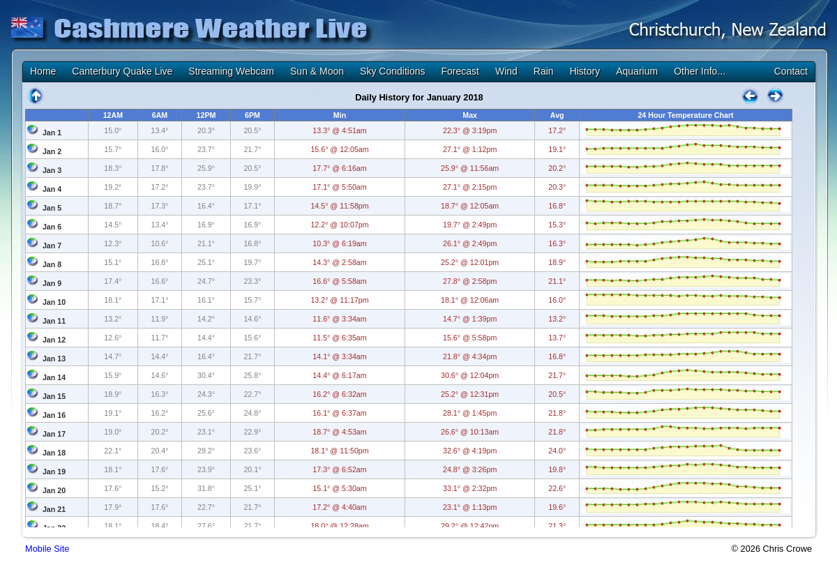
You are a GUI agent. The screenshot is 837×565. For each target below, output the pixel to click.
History (585, 71)
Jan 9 (52, 283)
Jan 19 (54, 471)
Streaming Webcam (231, 71)
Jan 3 (52, 170)
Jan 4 (52, 189)
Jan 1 (52, 132)
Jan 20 (54, 490)
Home (43, 71)
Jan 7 (52, 245)
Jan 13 (54, 358)
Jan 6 (52, 227)
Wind (506, 71)
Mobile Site (47, 548)
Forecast (459, 71)
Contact (791, 71)
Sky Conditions (392, 71)
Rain (544, 71)
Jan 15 (54, 396)
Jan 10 (54, 302)
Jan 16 (54, 415)
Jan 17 (54, 434)
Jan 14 (54, 377)
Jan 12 (54, 340)
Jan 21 (54, 509)
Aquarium (637, 71)
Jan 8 (52, 264)
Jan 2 (52, 151)
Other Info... (699, 71)
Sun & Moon (317, 71)
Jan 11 (54, 321)
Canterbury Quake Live (122, 71)
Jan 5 (52, 208)
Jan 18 (54, 453)
